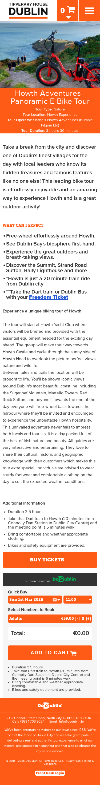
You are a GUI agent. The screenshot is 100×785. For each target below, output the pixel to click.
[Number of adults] (82, 618)
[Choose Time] (77, 600)
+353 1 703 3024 (32, 721)
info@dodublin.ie (71, 721)
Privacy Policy (73, 760)
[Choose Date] (35, 600)
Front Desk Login (50, 773)
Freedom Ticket (48, 297)
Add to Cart (50, 652)
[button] (56, 599)
